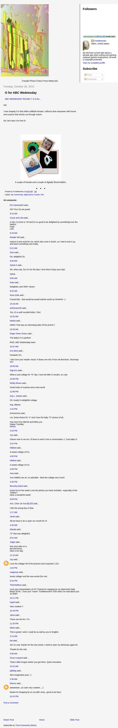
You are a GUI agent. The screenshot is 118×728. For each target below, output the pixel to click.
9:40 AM (13, 261)
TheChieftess (16, 585)
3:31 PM (13, 443)
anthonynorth (16, 308)
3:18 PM (13, 431)
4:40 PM (13, 482)
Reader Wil (15, 237)
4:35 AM (13, 525)
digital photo (28, 195)
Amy (12, 473)
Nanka (13, 321)
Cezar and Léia (16, 218)
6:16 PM (13, 581)
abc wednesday (17, 195)
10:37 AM (14, 346)
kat (11, 640)
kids (42, 195)
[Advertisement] (34, 712)
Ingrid (12, 602)
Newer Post (9, 720)
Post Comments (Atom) (26, 725)
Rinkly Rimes (16, 383)
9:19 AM (13, 233)
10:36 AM (14, 329)
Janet (12, 516)
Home (42, 720)
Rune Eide (14, 295)
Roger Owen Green (18, 333)
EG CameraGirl (16, 205)
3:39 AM (13, 679)
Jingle (12, 542)
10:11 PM (14, 598)
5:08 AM (13, 653)
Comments (90, 79)
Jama (12, 615)
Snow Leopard (16, 658)
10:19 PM (14, 611)
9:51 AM (13, 538)
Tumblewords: (100, 41)
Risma (12, 426)
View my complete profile (94, 63)
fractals (37, 195)
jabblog (13, 671)
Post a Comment (11, 703)
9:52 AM (13, 291)
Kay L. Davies (16, 396)
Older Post (74, 720)
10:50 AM (14, 366)
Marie (12, 628)
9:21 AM (13, 248)
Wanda (13, 529)
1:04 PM (13, 568)
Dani (12, 252)
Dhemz (13, 683)
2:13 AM (13, 636)
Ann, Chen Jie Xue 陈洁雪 (21, 503)
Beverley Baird (16, 486)
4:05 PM (13, 456)
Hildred (13, 448)
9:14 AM (13, 213)
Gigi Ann (13, 370)
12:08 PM (14, 391)
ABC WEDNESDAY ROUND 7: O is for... (23, 99)
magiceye (14, 572)
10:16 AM (14, 304)
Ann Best (14, 351)
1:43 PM (13, 409)
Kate (12, 282)
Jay (11, 559)
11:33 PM (14, 623)
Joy (11, 435)
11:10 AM (14, 555)
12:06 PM (14, 379)
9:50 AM (13, 278)
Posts (88, 75)
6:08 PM (13, 499)
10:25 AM (14, 316)
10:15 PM (14, 696)
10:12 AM (14, 666)
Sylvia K (13, 265)
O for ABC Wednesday (21, 92)
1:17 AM (13, 512)
